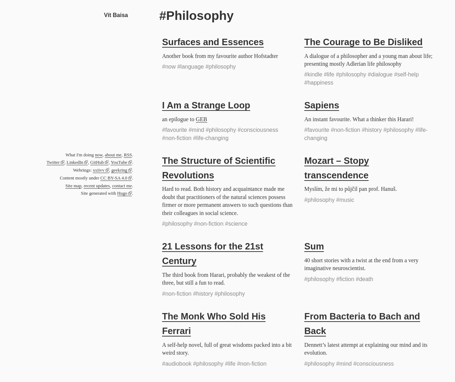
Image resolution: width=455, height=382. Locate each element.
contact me (122, 185)
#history (372, 130)
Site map (73, 185)
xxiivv (99, 170)
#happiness (318, 83)
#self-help (406, 74)
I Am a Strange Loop (206, 105)
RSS (128, 154)
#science (236, 224)
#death (364, 279)
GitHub (97, 162)
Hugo (122, 193)
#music (345, 200)
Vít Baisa (116, 15)
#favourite (174, 130)
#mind (196, 130)
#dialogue (380, 74)
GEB (201, 119)
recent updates (97, 185)
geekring (119, 170)
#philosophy (220, 67)
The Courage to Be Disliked (363, 42)
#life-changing (211, 138)
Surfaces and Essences (213, 42)
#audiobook (177, 364)
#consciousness (258, 130)
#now (169, 67)
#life (329, 74)
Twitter (53, 162)
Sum (314, 246)
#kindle (313, 74)
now (98, 154)
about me (113, 154)
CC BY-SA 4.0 (113, 178)
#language (190, 67)
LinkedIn (74, 162)
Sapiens (321, 105)
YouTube (119, 162)
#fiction (345, 279)
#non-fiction (177, 138)
